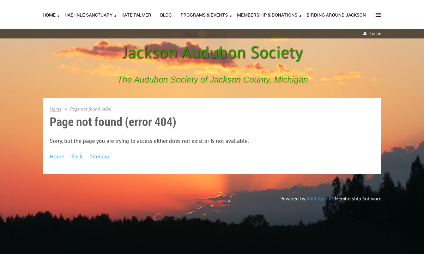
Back (77, 156)
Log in (375, 34)
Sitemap (99, 156)
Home (55, 109)
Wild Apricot (320, 198)
